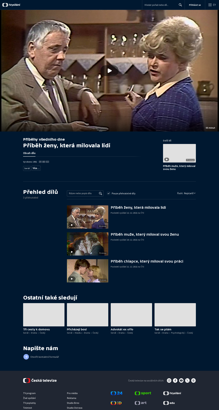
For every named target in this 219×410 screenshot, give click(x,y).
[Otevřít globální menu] (212, 5)
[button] (109, 70)
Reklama (71, 398)
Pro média (72, 393)
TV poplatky (29, 402)
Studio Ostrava (74, 407)
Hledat (179, 6)
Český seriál (56, 167)
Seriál (27, 167)
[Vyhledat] (100, 193)
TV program (29, 393)
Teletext (27, 407)
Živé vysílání (29, 398)
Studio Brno (73, 402)
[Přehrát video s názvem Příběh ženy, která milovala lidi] (109, 70)
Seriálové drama (40, 167)
